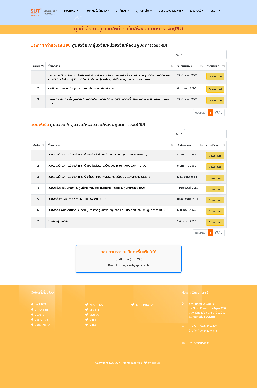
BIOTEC (92, 315)
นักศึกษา (121, 10)
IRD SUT (157, 363)
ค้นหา (201, 54)
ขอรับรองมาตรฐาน (170, 10)
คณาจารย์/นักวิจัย (96, 10)
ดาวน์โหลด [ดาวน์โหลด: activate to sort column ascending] (212, 66)
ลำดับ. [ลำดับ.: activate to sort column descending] (36, 66)
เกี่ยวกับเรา (69, 10)
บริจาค (214, 10)
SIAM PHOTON (143, 305)
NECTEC (92, 310)
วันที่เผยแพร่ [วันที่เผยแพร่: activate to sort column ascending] (184, 66)
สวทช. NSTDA (41, 325)
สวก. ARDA (94, 305)
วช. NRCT (38, 304)
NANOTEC (93, 325)
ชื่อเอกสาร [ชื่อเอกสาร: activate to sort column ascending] (54, 66)
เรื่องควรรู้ (195, 10)
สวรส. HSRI (39, 319)
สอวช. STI (38, 314)
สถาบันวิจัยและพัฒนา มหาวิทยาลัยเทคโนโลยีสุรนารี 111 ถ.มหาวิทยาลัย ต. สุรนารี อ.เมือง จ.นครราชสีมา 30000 (207, 310)
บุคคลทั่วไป (143, 10)
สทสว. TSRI (40, 309)
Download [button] (215, 76)
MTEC (91, 320)
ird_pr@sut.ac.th (195, 343)
